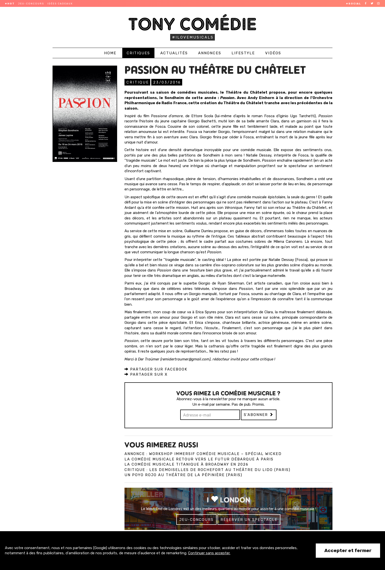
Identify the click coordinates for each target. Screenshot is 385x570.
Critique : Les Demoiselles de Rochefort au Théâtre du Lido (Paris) (207, 469)
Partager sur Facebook (155, 369)
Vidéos (273, 53)
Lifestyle (243, 53)
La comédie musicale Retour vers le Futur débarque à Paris (199, 459)
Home (110, 53)
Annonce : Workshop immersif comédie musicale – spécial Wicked (203, 453)
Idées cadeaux (60, 3)
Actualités (174, 53)
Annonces (209, 53)
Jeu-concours (31, 3)
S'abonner (259, 414)
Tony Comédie (192, 24)
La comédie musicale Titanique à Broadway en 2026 (186, 464)
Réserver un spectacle (248, 519)
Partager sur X (146, 374)
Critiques (138, 53)
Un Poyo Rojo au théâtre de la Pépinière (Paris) (183, 474)
